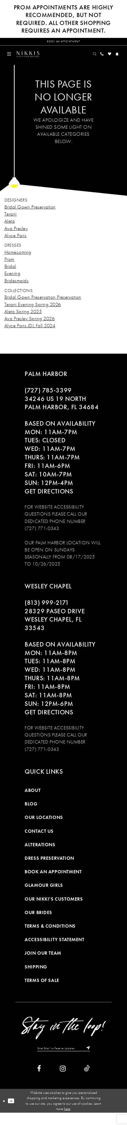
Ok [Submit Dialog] (16, 1112)
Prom (9, 267)
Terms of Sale (42, 989)
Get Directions (49, 500)
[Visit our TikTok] (87, 1081)
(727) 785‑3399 (48, 399)
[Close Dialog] (5, 1113)
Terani (10, 222)
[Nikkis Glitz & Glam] (41, 61)
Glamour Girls (44, 894)
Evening (12, 282)
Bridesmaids (16, 289)
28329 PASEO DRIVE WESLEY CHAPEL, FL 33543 (55, 628)
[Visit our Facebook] (39, 1080)
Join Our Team (43, 962)
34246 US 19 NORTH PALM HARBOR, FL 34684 (62, 411)
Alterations (40, 853)
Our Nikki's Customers (54, 907)
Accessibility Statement (54, 948)
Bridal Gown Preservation (30, 215)
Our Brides (38, 921)
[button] (11, 61)
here (67, 1120)
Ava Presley (16, 237)
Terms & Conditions (50, 935)
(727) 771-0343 (42, 537)
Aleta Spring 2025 (23, 320)
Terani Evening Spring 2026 (32, 313)
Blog (31, 813)
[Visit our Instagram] (63, 1080)
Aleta (9, 229)
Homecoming (17, 260)
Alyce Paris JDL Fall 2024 (29, 334)
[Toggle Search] (79, 61)
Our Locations (44, 826)
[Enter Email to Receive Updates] (63, 1058)
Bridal (10, 275)
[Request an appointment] (63, 43)
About (32, 799)
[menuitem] (11, 61)
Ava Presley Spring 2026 (29, 327)
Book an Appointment (53, 880)
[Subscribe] (101, 1058)
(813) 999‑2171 (47, 611)
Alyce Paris (15, 244)
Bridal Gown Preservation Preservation (42, 306)
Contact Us (39, 840)
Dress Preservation (49, 867)
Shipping (36, 975)
